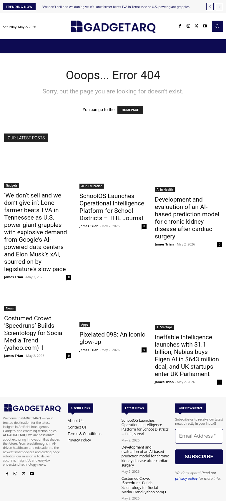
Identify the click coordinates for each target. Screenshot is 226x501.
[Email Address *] (199, 436)
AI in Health (165, 189)
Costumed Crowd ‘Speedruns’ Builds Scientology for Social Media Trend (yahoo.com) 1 (34, 333)
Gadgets (11, 185)
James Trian (13, 277)
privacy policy (186, 478)
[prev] (210, 6)
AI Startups (164, 327)
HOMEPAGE (130, 110)
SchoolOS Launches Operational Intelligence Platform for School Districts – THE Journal (111, 207)
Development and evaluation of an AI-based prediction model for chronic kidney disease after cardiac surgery (187, 218)
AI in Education (91, 186)
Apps (84, 324)
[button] (217, 26)
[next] (219, 6)
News (10, 308)
